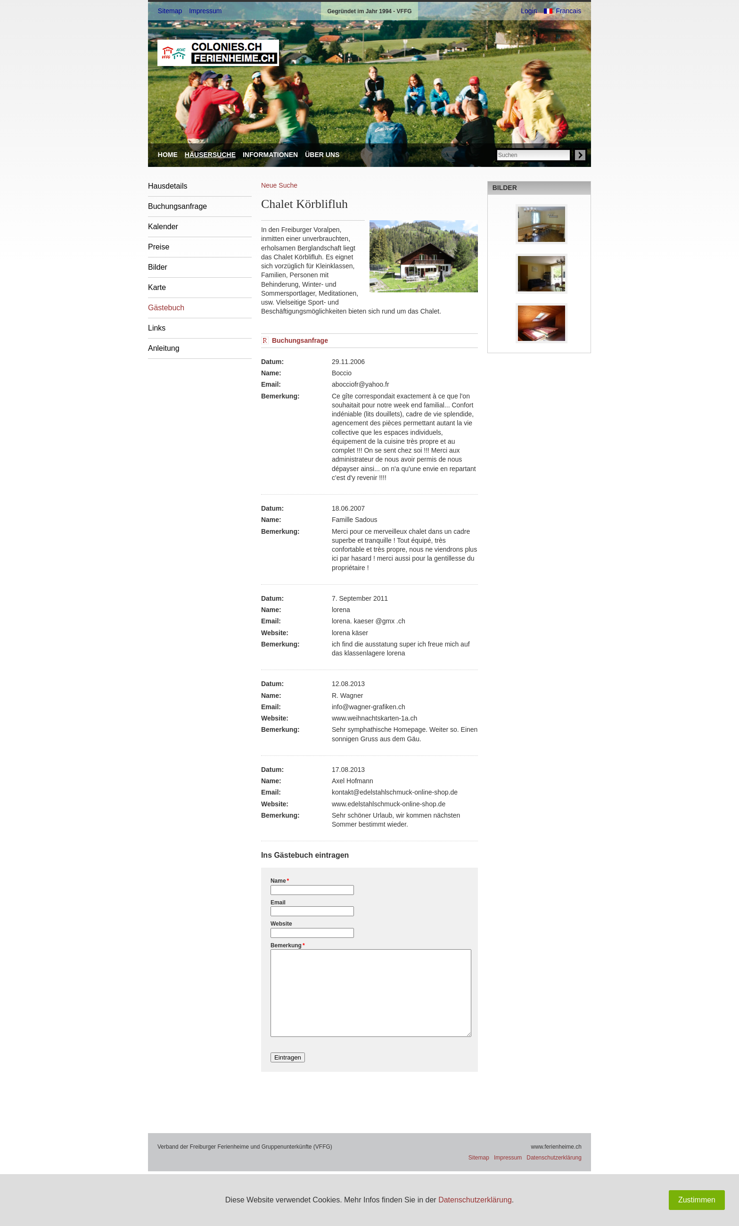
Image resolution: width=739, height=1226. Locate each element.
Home (168, 154)
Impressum (205, 11)
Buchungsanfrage (177, 206)
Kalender (163, 227)
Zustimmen (696, 1200)
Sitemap (170, 11)
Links (156, 328)
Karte (157, 287)
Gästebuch (166, 308)
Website (281, 923)
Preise (158, 247)
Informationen (270, 154)
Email (278, 902)
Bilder (157, 267)
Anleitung (164, 348)
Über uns (322, 154)
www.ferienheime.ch (556, 1163)
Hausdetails (167, 186)
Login (529, 11)
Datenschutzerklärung (475, 1200)
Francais (568, 11)
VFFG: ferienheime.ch (218, 53)
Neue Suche (279, 185)
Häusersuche (210, 154)
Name (280, 881)
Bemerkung (288, 945)
